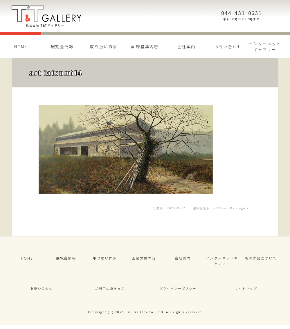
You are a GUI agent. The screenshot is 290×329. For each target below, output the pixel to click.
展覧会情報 (62, 46)
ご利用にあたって (109, 292)
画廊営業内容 (145, 46)
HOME (20, 46)
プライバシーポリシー (178, 292)
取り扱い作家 (103, 46)
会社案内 (186, 46)
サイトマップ (246, 292)
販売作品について (261, 259)
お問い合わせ (228, 46)
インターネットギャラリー (265, 46)
